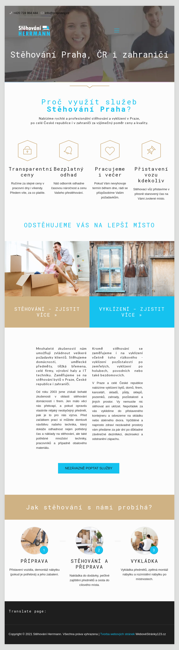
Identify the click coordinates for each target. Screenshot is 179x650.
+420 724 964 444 (25, 13)
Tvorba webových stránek (117, 634)
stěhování (100, 118)
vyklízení (119, 118)
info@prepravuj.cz (57, 13)
